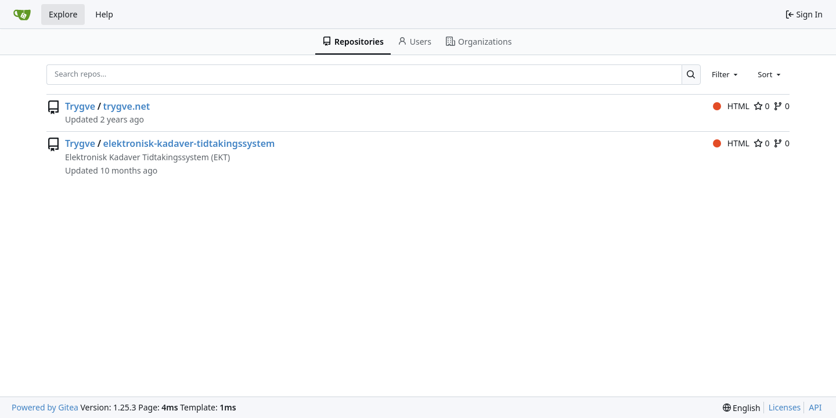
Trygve (80, 106)
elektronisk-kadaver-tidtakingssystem (189, 143)
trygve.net (126, 106)
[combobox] (726, 74)
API (815, 407)
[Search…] (691, 74)
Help (104, 14)
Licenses (785, 407)
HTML (731, 105)
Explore (63, 14)
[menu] (742, 407)
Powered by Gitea (45, 407)
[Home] (22, 14)
